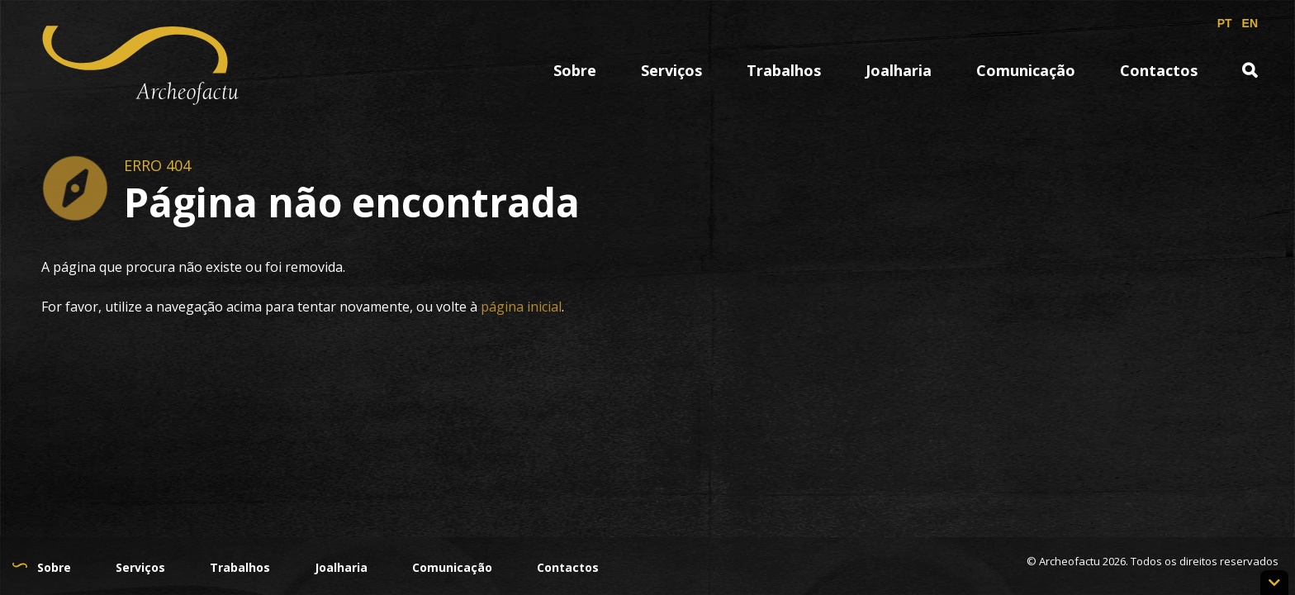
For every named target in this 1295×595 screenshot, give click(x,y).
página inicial (521, 307)
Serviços (671, 70)
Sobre (574, 70)
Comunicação (1025, 70)
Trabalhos (784, 70)
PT (1224, 23)
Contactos (1159, 70)
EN (1250, 23)
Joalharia (899, 70)
